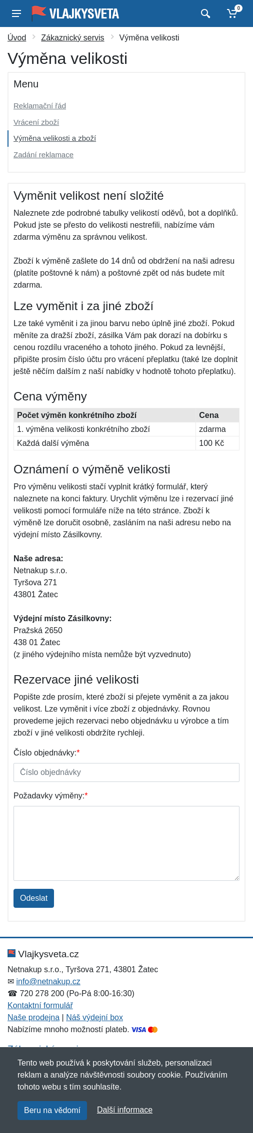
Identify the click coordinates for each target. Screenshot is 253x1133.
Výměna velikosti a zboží (55, 138)
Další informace (124, 1110)
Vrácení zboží (36, 122)
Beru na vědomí (52, 1110)
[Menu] (17, 13)
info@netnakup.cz (48, 981)
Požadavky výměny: (51, 795)
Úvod (17, 37)
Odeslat (34, 898)
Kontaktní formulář (40, 1005)
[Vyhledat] (204, 13)
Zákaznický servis (72, 37)
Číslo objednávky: (47, 753)
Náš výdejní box (94, 1017)
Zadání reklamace (44, 154)
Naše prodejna (34, 1017)
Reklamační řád (40, 105)
